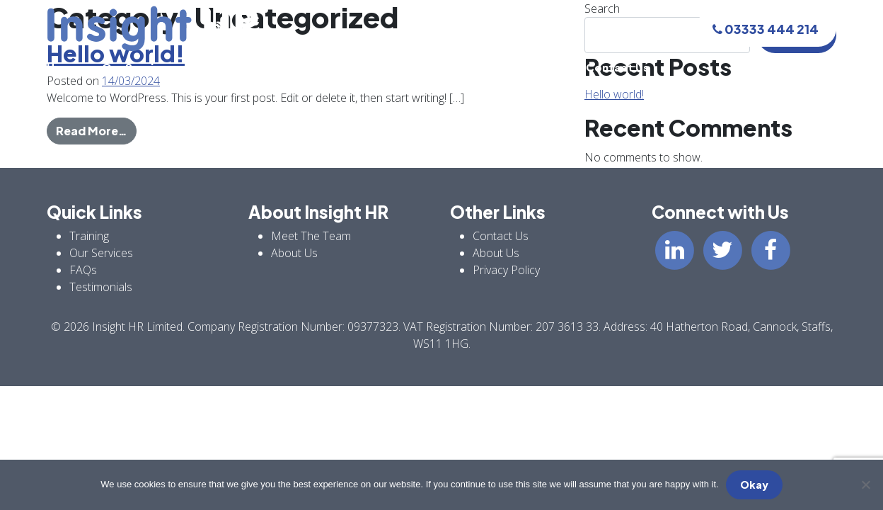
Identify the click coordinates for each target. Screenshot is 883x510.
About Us (394, 67)
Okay (754, 484)
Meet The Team (304, 67)
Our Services (137, 67)
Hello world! (614, 94)
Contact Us (617, 67)
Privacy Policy (506, 270)
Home (63, 67)
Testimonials (528, 67)
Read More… (96, 130)
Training (217, 67)
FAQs (456, 67)
